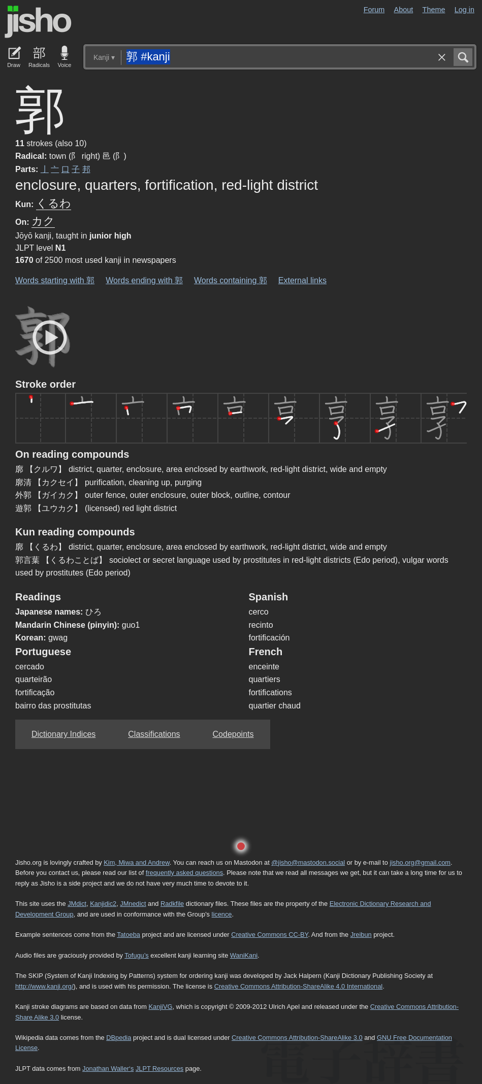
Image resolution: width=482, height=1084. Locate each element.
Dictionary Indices (63, 734)
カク (43, 221)
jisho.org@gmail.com (420, 862)
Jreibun (361, 934)
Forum (374, 10)
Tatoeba (128, 934)
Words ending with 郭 (144, 280)
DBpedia (118, 1037)
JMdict (77, 903)
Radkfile (172, 903)
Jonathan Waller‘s (108, 1068)
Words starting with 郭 (54, 280)
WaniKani (244, 955)
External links (302, 280)
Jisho (38, 22)
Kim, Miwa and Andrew (136, 862)
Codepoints (233, 734)
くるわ (53, 203)
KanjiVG (160, 1006)
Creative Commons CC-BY (269, 934)
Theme (434, 10)
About (403, 10)
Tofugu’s (136, 955)
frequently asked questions (184, 872)
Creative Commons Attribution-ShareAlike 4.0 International (298, 986)
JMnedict (133, 903)
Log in (464, 10)
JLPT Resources (159, 1068)
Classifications (154, 734)
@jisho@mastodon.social (308, 862)
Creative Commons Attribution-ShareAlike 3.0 (297, 1037)
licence (222, 914)
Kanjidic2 (103, 903)
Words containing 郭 (230, 280)
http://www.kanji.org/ (44, 986)
